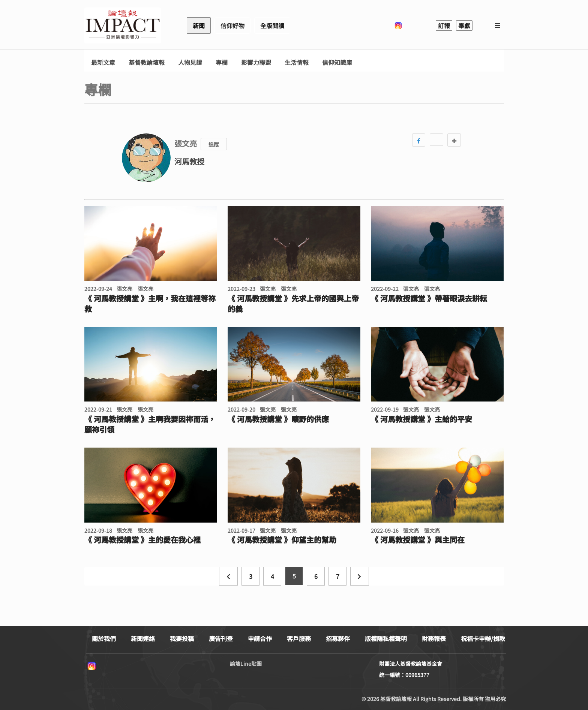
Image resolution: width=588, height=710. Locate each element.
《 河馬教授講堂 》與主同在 (418, 540)
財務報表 (434, 638)
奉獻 (464, 25)
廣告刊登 (221, 638)
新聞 (199, 25)
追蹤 (213, 144)
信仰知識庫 (337, 62)
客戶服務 (299, 638)
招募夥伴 (338, 638)
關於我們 (104, 638)
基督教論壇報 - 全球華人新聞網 (122, 25)
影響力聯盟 (256, 62)
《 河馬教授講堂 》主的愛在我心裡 (142, 540)
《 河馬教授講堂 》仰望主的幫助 (282, 540)
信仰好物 (232, 25)
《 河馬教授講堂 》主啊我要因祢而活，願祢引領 (150, 424)
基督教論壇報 (147, 62)
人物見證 (190, 62)
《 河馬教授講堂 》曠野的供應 (278, 419)
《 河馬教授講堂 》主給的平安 (421, 419)
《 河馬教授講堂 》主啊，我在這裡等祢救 (150, 303)
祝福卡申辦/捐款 (483, 638)
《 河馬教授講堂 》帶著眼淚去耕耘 (429, 298)
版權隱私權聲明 (386, 638)
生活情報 (297, 62)
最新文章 (103, 62)
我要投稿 (182, 638)
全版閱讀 (272, 25)
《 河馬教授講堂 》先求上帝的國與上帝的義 (293, 303)
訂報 (444, 25)
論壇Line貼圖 (246, 663)
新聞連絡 (143, 638)
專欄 (222, 62)
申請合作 (260, 638)
